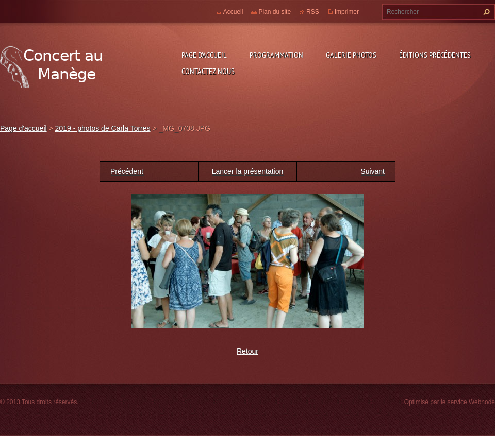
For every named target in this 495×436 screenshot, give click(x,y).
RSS (312, 11)
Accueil (233, 11)
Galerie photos (351, 54)
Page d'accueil (204, 54)
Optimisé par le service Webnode (449, 402)
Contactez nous (208, 71)
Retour (247, 351)
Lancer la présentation (248, 171)
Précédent (126, 171)
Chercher (485, 12)
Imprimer (347, 11)
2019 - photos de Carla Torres (103, 128)
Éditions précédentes (435, 54)
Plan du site (274, 11)
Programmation (276, 54)
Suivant (372, 171)
